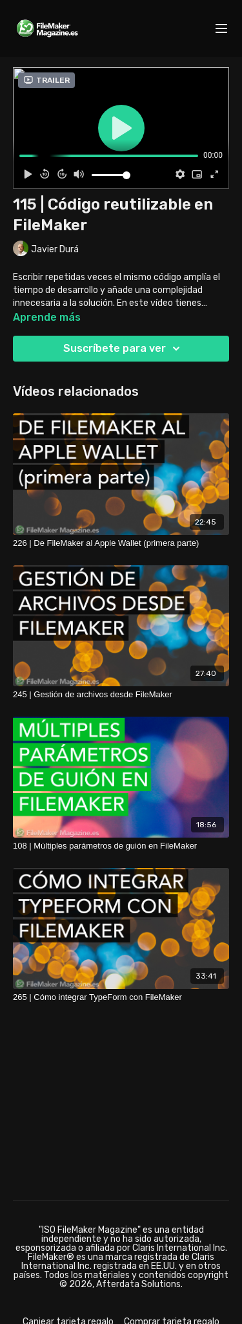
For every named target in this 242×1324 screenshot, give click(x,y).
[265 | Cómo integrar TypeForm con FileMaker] (121, 997)
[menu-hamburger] (221, 29)
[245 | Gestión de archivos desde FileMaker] (121, 694)
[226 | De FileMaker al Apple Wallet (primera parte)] (121, 543)
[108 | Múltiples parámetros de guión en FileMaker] (121, 846)
